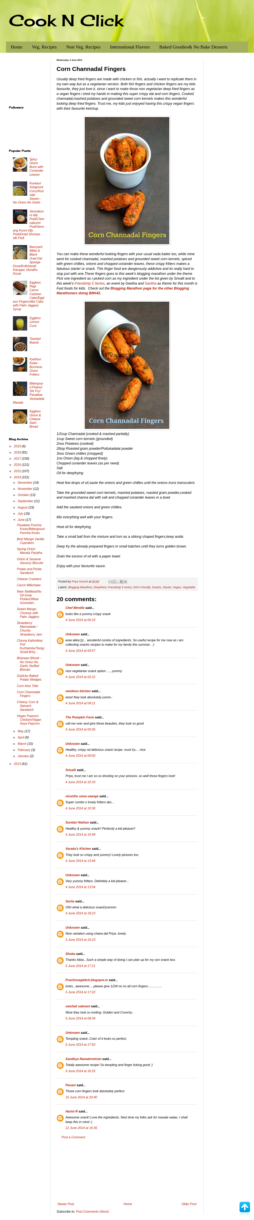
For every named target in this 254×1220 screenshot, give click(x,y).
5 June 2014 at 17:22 (80, 992)
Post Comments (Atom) (92, 1211)
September (26, 501)
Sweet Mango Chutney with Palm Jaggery (28, 612)
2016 (18, 464)
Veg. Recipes (44, 46)
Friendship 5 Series (89, 283)
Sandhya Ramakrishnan (83, 1059)
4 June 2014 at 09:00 (80, 755)
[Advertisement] (127, 1171)
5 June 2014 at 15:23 (80, 939)
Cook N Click (66, 20)
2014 (18, 477)
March (22, 743)
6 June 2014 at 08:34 (80, 1018)
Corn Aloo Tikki (27, 686)
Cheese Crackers (29, 579)
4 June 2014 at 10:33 (80, 782)
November (25, 488)
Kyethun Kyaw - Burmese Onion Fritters (35, 367)
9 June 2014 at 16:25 (80, 1071)
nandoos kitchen (78, 691)
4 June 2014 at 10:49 (80, 834)
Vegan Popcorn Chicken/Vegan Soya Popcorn (29, 719)
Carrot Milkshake (29, 585)
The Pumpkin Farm (79, 717)
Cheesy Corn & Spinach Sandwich (27, 705)
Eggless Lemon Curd (35, 321)
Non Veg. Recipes (83, 46)
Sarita (69, 901)
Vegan (177, 587)
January (24, 756)
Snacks (156, 587)
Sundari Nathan (77, 822)
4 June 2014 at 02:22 (80, 677)
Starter (167, 587)
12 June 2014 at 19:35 (81, 1128)
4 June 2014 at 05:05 (80, 729)
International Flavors (130, 46)
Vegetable (189, 587)
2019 (18, 446)
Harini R (71, 1111)
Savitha (150, 283)
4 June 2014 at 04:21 (80, 703)
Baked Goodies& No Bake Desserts (193, 46)
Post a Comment (73, 1137)
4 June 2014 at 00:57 (80, 650)
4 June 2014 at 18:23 (80, 913)
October (24, 495)
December (25, 482)
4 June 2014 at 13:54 (80, 887)
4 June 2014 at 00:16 (80, 620)
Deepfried (100, 587)
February (24, 750)
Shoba (70, 953)
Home (16, 46)
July (21, 513)
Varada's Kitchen (78, 848)
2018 (18, 452)
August (23, 507)
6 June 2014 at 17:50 (80, 1044)
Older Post (188, 1204)
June (21, 519)
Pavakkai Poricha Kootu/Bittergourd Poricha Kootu (31, 528)
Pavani (70, 1085)
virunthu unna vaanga (81, 796)
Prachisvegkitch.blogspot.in (86, 980)
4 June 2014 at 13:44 (80, 860)
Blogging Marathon (80, 587)
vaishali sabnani (77, 1006)
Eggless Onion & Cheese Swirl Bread (35, 419)
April (21, 737)
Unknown (72, 634)
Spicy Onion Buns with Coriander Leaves (36, 167)
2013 (18, 764)
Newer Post (66, 1204)
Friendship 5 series (120, 587)
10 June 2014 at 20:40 (81, 1097)
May (21, 731)
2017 (18, 458)
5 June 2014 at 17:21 (80, 966)
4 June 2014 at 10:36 (80, 808)
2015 (18, 471)
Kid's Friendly (141, 587)
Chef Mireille (74, 608)
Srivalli (70, 770)
